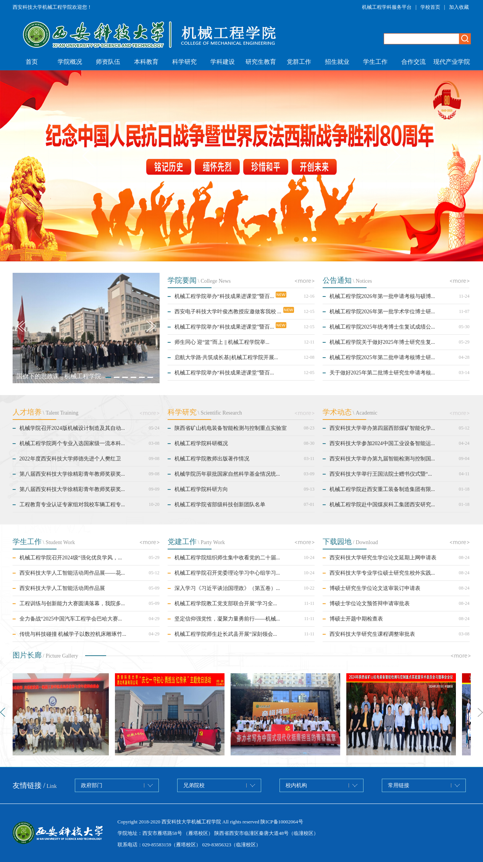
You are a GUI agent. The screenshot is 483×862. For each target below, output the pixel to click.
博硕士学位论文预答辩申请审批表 (370, 603)
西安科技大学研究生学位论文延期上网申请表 (383, 558)
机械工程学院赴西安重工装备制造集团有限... (382, 489)
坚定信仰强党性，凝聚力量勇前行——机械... (227, 619)
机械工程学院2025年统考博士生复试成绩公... (382, 327)
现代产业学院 (451, 61)
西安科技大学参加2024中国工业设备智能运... (382, 443)
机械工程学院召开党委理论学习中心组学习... (227, 573)
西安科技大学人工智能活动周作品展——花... (72, 573)
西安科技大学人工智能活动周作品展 (62, 588)
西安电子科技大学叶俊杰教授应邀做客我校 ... (227, 311)
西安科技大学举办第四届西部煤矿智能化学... (382, 428)
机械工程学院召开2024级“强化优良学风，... (70, 558)
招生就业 (337, 61)
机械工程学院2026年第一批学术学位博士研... (382, 311)
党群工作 (299, 61)
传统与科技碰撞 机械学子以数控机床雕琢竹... (72, 634)
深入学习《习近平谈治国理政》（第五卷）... (227, 588)
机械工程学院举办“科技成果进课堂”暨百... (224, 296)
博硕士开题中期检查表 (356, 619)
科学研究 (184, 61)
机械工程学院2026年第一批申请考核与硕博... (382, 296)
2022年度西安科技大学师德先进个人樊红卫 (70, 459)
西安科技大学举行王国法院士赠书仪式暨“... (381, 474)
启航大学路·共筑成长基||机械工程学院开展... (226, 357)
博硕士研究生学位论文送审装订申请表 (375, 588)
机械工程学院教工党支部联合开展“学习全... (225, 603)
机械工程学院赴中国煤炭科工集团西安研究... (382, 504)
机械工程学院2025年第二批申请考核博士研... (382, 357)
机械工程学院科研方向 (201, 489)
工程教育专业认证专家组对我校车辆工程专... (72, 504)
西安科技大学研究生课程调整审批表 (372, 634)
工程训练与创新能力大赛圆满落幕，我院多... (72, 603)
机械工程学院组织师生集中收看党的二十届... (227, 558)
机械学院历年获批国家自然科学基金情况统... (227, 474)
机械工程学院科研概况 (201, 443)
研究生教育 (261, 61)
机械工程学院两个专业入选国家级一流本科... (72, 443)
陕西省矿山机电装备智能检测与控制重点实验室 (230, 428)
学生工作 (375, 61)
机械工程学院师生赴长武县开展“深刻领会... (225, 634)
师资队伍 (108, 61)
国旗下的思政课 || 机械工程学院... (61, 376)
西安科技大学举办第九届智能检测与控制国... (382, 459)
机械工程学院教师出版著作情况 (211, 459)
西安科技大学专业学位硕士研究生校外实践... (382, 573)
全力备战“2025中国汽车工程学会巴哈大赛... (70, 619)
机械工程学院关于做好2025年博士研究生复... (382, 342)
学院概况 (70, 61)
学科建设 (222, 61)
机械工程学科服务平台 (387, 7)
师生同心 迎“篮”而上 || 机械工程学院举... (222, 342)
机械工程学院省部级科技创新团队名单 (219, 504)
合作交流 (413, 61)
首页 (32, 61)
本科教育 (146, 61)
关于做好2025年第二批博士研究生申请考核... (382, 373)
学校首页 (430, 7)
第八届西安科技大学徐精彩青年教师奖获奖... (72, 474)
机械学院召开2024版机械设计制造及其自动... (72, 428)
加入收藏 (459, 7)
